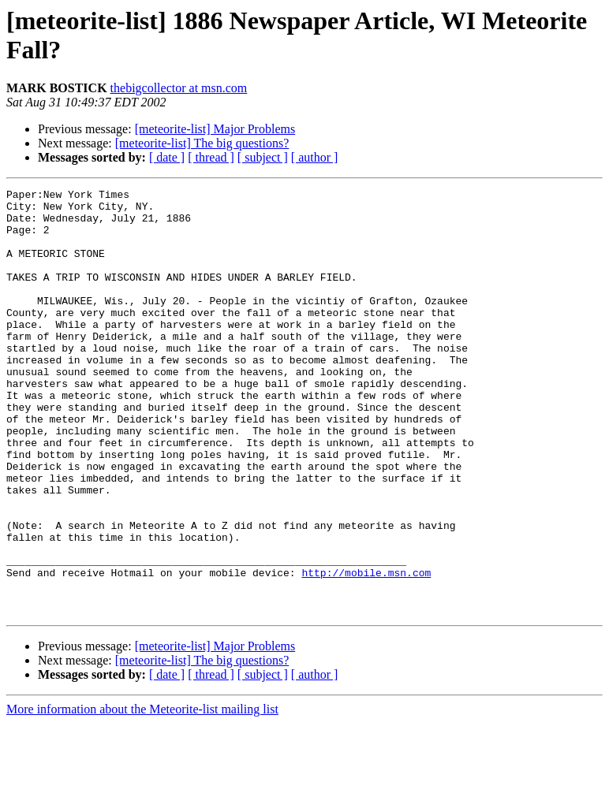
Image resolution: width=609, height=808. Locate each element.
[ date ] (167, 157)
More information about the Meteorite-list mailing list (142, 794)
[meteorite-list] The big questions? (202, 143)
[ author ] (314, 157)
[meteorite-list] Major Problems (215, 129)
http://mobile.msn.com (366, 650)
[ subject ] (262, 157)
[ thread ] (211, 157)
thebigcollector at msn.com (179, 88)
